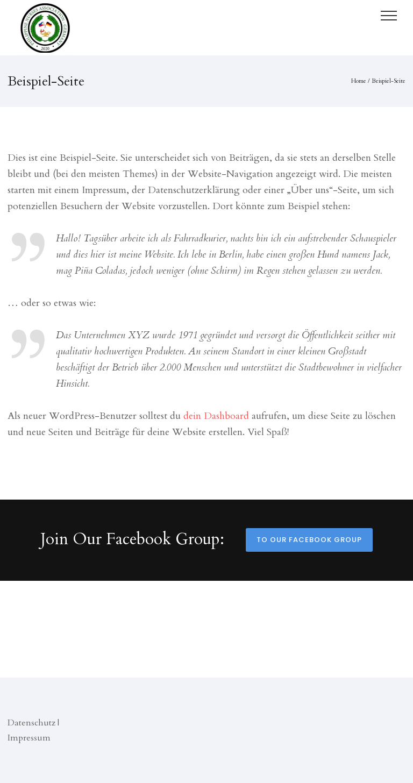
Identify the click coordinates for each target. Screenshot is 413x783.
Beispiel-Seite (388, 81)
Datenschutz (31, 723)
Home (358, 81)
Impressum (29, 738)
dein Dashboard (216, 416)
